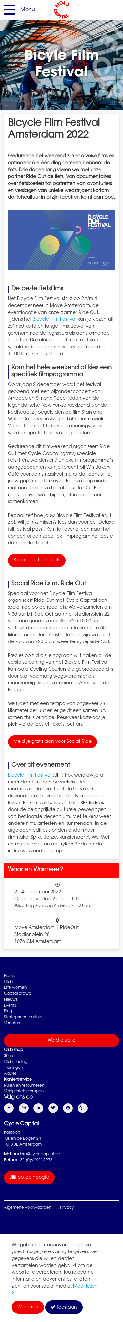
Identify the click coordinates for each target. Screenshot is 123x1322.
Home (9, 976)
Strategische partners (24, 1017)
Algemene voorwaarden (27, 1208)
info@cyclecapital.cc (40, 1154)
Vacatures (13, 1023)
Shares (10, 1056)
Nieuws (10, 1000)
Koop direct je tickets (36, 560)
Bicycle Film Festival (54, 319)
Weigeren (27, 1307)
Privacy (67, 1208)
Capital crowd (17, 994)
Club (8, 982)
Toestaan (64, 1307)
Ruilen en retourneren (24, 1086)
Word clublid (62, 1040)
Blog (8, 1011)
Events (10, 1005)
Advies (10, 1074)
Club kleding (15, 1062)
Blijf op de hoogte (29, 1177)
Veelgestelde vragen (24, 1091)
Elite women (15, 988)
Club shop (13, 1050)
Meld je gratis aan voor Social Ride (52, 742)
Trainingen (13, 1068)
